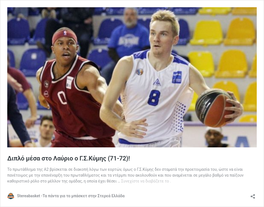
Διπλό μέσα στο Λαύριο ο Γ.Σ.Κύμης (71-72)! (68, 158)
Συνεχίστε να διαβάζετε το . (146, 181)
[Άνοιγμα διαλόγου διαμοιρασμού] (253, 194)
